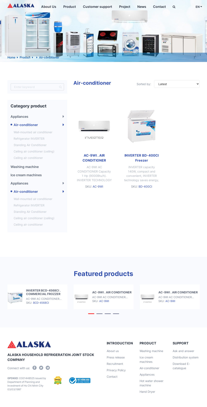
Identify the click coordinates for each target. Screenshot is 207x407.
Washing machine (25, 167)
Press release (116, 357)
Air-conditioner (26, 125)
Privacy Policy (116, 370)
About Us (50, 7)
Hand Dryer (147, 391)
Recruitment (115, 363)
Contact (157, 7)
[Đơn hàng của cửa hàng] (177, 84)
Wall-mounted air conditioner (33, 132)
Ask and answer (183, 351)
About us (113, 351)
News (140, 7)
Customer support (97, 7)
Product (70, 7)
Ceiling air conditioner (28, 157)
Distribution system (186, 357)
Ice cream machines (26, 175)
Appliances (19, 116)
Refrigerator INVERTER (29, 138)
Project (124, 7)
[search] (60, 86)
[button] (91, 313)
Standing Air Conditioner (30, 145)
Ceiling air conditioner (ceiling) (34, 151)
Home (11, 57)
